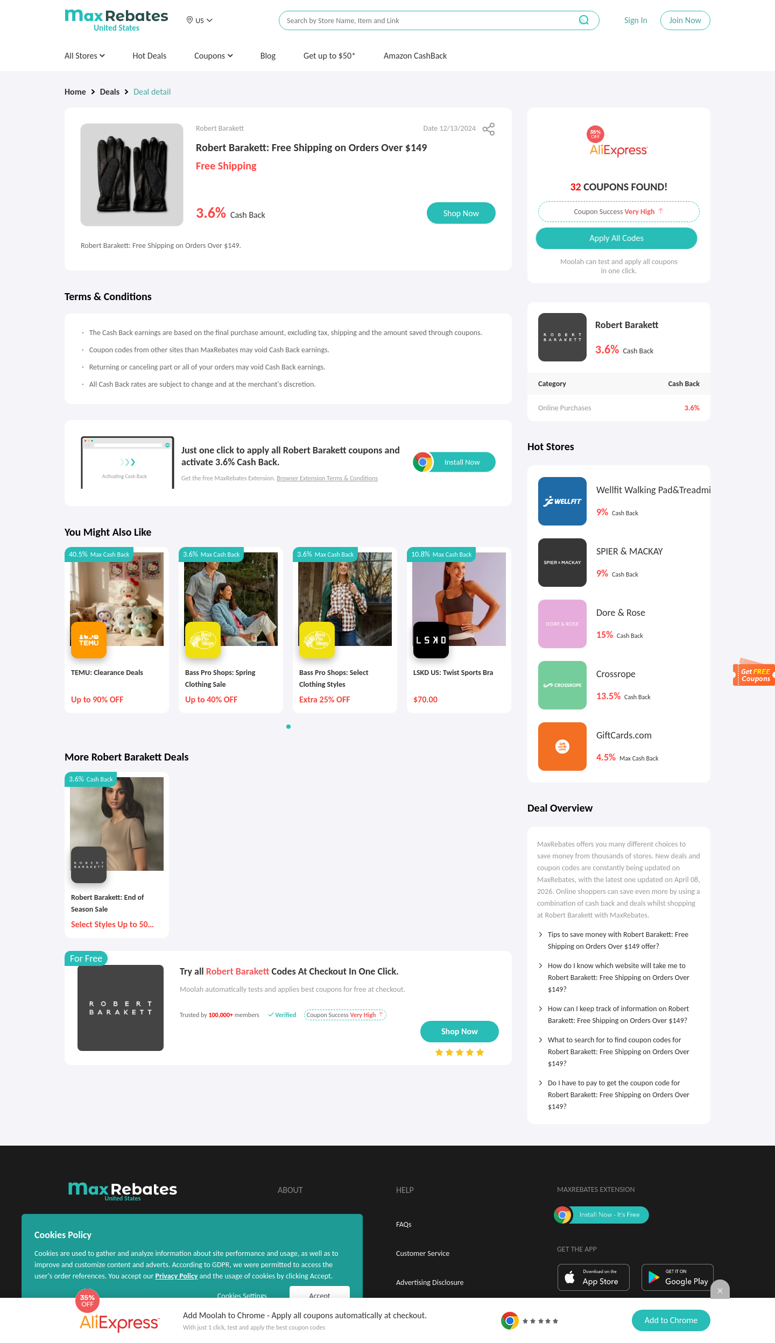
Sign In (635, 20)
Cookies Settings (242, 1296)
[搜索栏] (418, 20)
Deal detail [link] (152, 92)
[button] (199, 20)
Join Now (685, 20)
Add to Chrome (671, 1320)
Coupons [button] (213, 56)
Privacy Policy (176, 1276)
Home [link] (75, 92)
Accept (319, 1296)
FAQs (404, 1224)
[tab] (619, 937)
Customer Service (422, 1253)
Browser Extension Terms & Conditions (327, 478)
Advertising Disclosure (429, 1282)
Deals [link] (109, 92)
